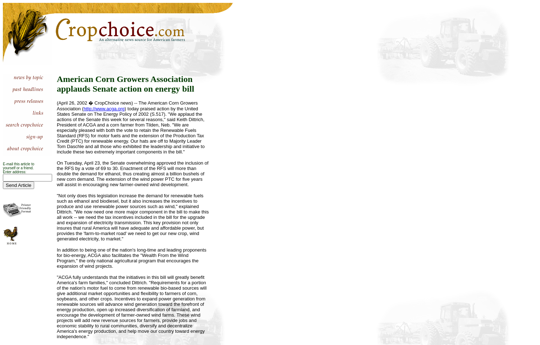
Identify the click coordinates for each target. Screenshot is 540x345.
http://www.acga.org (103, 108)
